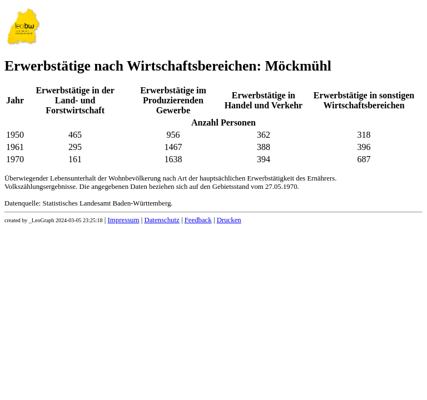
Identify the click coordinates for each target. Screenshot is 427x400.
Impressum (124, 220)
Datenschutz (161, 220)
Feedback (198, 220)
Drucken (229, 220)
